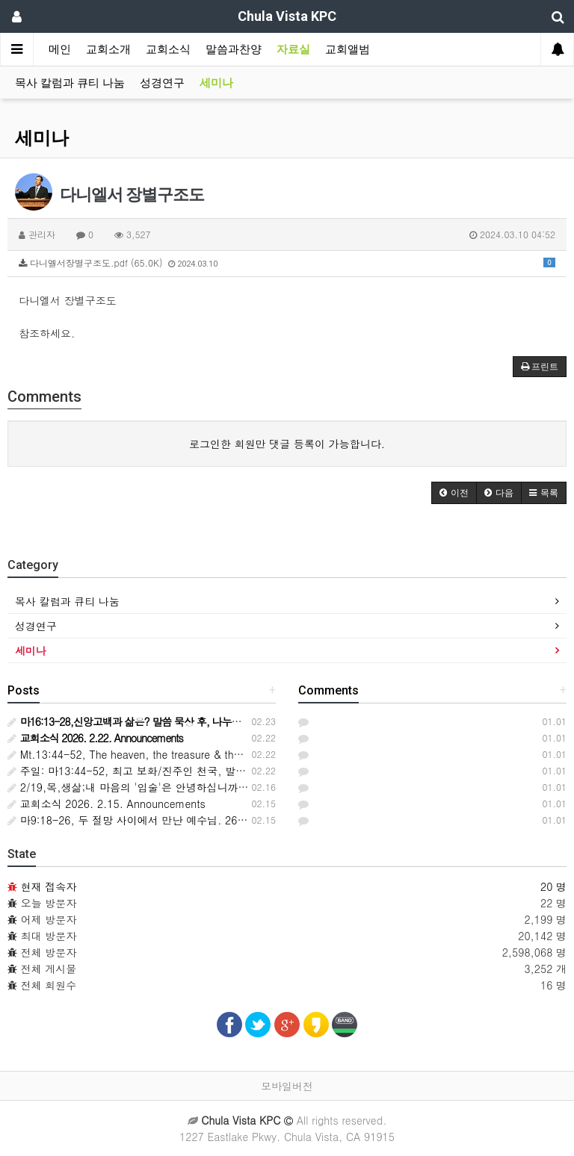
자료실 (293, 49)
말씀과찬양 (234, 49)
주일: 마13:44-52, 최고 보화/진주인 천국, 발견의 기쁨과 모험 (161, 770)
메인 (60, 49)
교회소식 (168, 49)
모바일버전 (287, 1085)
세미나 (216, 83)
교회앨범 (347, 49)
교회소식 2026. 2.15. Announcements (106, 803)
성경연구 (162, 83)
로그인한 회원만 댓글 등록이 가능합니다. (287, 443)
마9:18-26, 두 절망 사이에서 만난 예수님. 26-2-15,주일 (150, 819)
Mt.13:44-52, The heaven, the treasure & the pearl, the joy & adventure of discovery (218, 754)
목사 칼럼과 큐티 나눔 (70, 83)
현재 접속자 (49, 886)
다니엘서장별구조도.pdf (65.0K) (287, 262)
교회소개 (108, 49)
